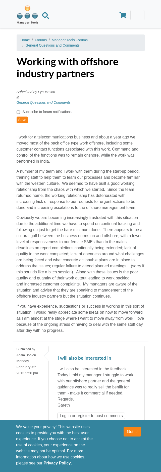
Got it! (132, 432)
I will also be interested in (84, 358)
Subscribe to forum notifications (46, 112)
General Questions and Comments (52, 45)
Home (25, 40)
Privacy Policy (57, 463)
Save (22, 120)
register (83, 416)
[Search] (45, 16)
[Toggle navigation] (137, 15)
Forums (41, 40)
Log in (65, 416)
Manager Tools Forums (70, 40)
